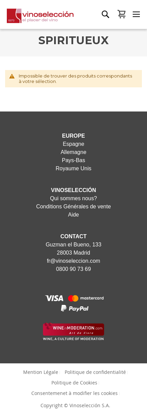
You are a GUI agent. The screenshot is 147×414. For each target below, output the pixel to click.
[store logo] (37, 18)
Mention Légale (40, 372)
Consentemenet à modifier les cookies (74, 393)
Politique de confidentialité (95, 372)
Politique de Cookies (74, 382)
